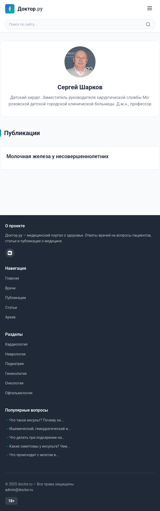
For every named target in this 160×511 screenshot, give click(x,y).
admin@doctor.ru (19, 490)
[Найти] (148, 24)
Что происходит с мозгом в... (34, 455)
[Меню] (149, 8)
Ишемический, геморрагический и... (40, 429)
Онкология (14, 383)
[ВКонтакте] (9, 253)
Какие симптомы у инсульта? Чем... (39, 446)
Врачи (10, 288)
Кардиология (16, 344)
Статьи (11, 307)
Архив (10, 317)
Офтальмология (18, 393)
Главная (12, 278)
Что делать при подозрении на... (36, 437)
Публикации (15, 298)
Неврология (15, 354)
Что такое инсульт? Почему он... (36, 420)
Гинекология (16, 373)
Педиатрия (14, 364)
